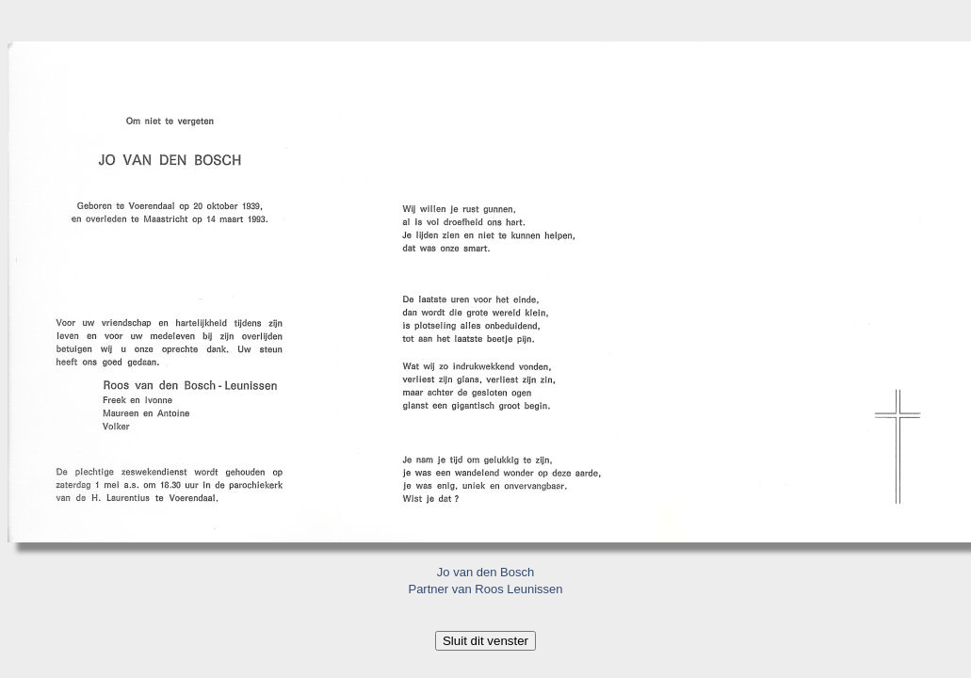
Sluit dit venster (485, 641)
